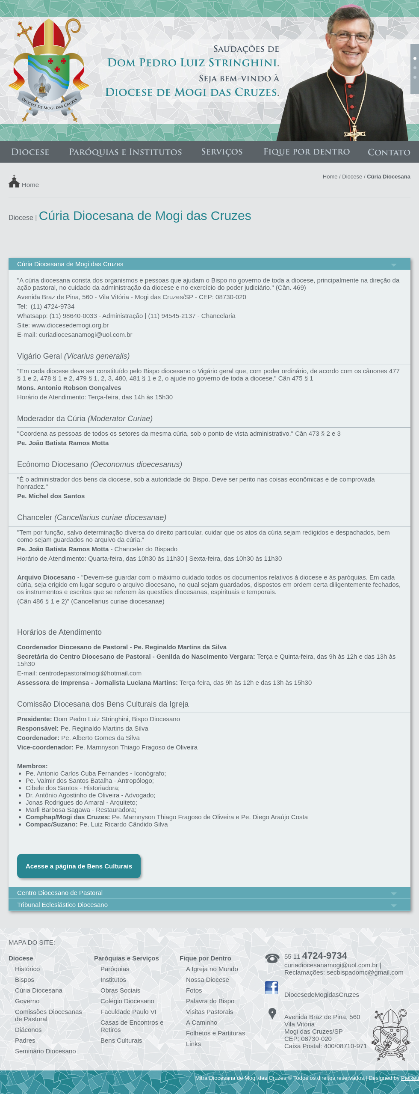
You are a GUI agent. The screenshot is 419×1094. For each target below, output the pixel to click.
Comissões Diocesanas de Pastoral (48, 1015)
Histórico (27, 968)
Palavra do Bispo (210, 1001)
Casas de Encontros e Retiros (132, 1026)
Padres (25, 1040)
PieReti (410, 1078)
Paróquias (115, 968)
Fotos (194, 990)
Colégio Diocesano (127, 1001)
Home (30, 184)
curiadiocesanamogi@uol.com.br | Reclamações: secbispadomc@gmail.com (344, 968)
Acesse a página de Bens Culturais (79, 866)
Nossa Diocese (207, 979)
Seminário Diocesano (45, 1051)
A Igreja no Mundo (212, 968)
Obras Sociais (120, 990)
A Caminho (201, 1022)
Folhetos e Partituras (215, 1033)
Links (193, 1043)
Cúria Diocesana (38, 990)
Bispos (24, 979)
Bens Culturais (121, 1040)
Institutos (113, 979)
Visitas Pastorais (209, 1011)
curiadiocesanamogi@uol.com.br (86, 334)
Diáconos (28, 1029)
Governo (27, 1001)
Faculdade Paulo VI (128, 1011)
